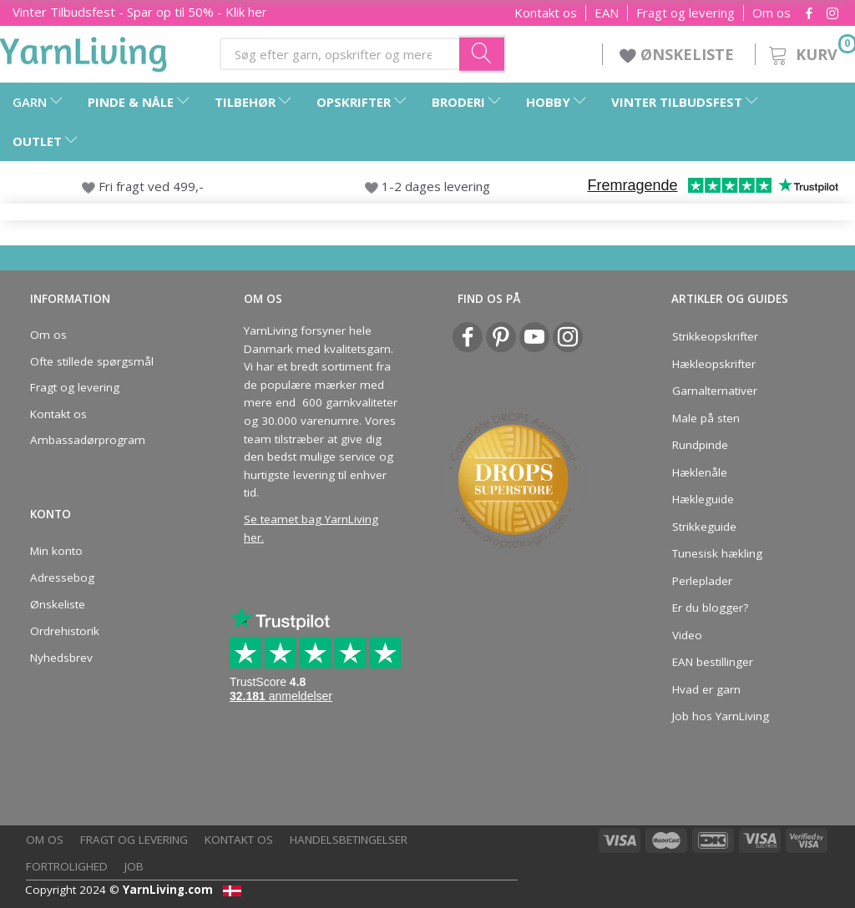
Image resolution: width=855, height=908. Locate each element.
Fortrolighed (67, 866)
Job (134, 866)
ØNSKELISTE (679, 54)
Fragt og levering (685, 13)
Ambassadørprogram (87, 439)
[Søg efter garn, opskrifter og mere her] (482, 53)
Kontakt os (545, 13)
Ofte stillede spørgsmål (92, 361)
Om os (771, 13)
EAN (606, 13)
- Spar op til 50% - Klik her (140, 11)
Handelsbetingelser (348, 839)
